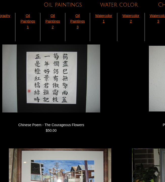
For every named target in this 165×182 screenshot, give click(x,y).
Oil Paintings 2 (52, 21)
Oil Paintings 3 (77, 21)
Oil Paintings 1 (27, 21)
